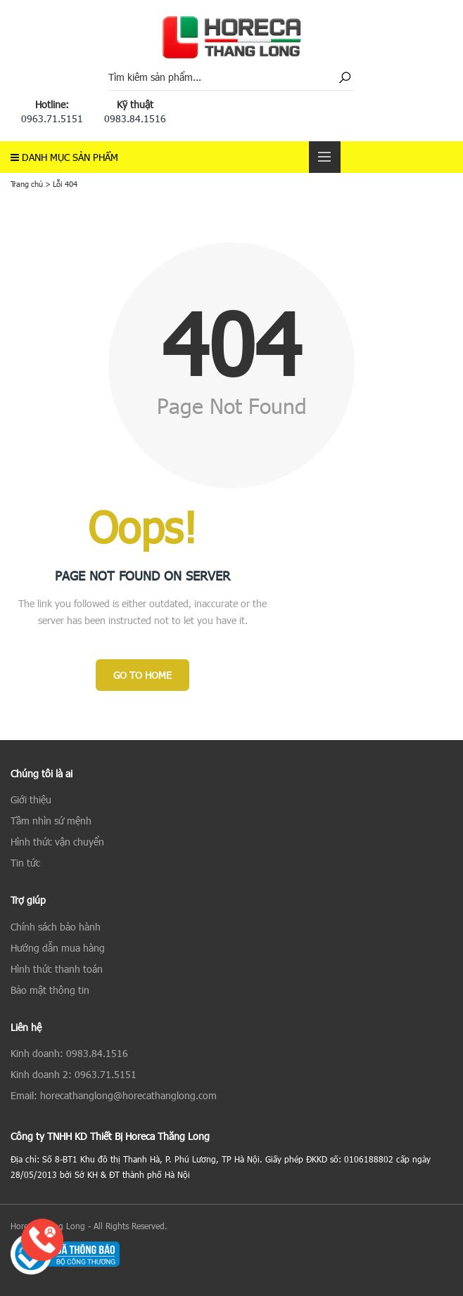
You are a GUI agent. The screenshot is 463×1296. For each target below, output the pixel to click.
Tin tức (25, 862)
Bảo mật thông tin (50, 990)
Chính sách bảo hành (56, 926)
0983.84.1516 (135, 118)
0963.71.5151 (52, 118)
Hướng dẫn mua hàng (58, 947)
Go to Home (142, 675)
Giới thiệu (31, 799)
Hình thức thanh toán (57, 969)
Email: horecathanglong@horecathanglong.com (114, 1095)
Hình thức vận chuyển (57, 841)
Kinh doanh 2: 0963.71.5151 (74, 1074)
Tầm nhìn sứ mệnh (51, 820)
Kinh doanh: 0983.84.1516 (69, 1053)
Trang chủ (27, 183)
